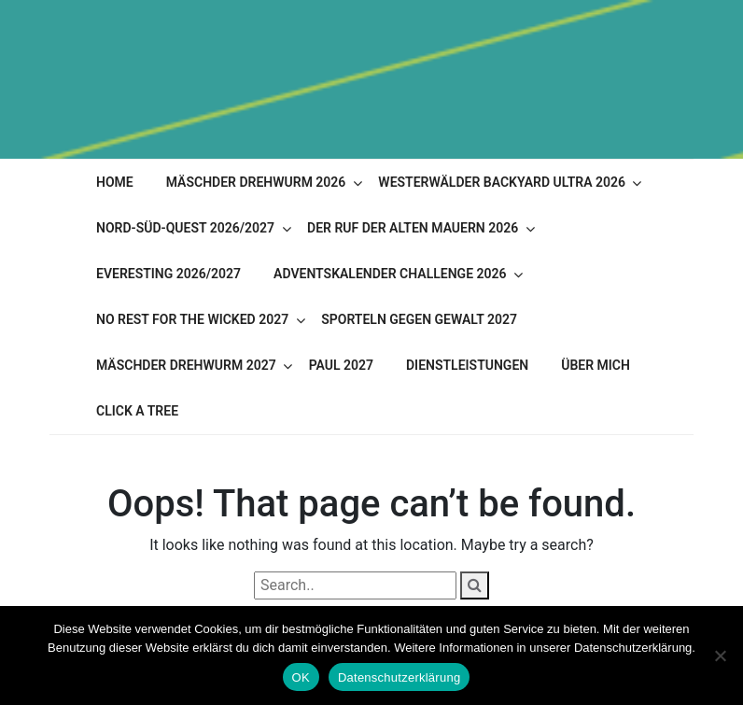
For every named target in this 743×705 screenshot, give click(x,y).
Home (114, 182)
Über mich (595, 365)
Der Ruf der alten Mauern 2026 (412, 227)
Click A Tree (137, 410)
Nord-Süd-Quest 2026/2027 (185, 227)
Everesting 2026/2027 (168, 273)
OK (301, 677)
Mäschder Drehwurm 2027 (186, 365)
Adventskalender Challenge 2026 (389, 273)
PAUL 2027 (341, 365)
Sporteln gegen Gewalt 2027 (419, 319)
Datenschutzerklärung (399, 677)
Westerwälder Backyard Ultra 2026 (501, 182)
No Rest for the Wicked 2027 (192, 319)
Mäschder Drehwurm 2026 (256, 182)
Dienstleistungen (467, 365)
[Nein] (719, 655)
